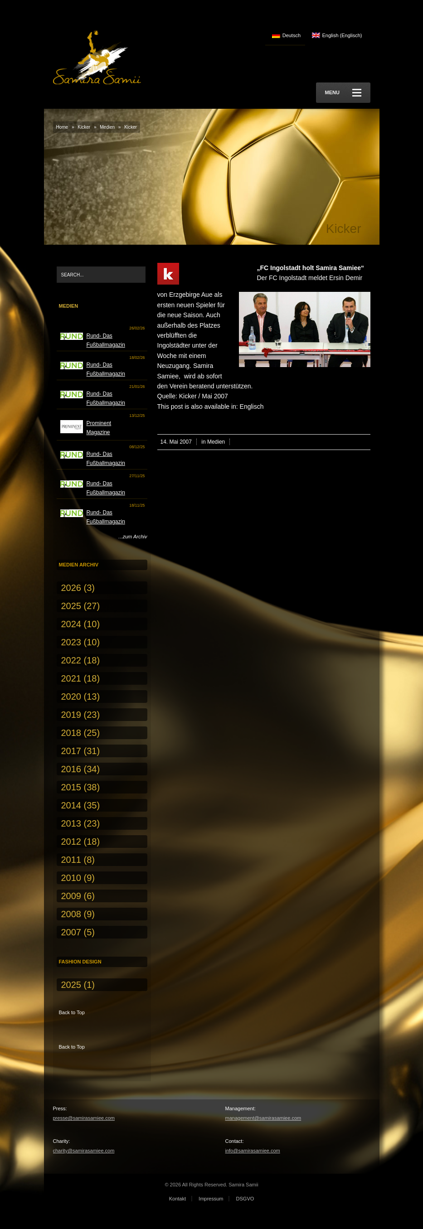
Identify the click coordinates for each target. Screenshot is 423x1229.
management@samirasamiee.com (263, 1118)
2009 (71, 896)
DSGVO (245, 1198)
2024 (71, 624)
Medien (107, 127)
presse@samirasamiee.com (84, 1118)
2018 (71, 733)
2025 (71, 606)
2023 (71, 642)
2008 (71, 914)
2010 (71, 878)
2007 (71, 932)
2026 (71, 588)
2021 (71, 678)
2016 (71, 769)
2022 (71, 660)
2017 (71, 751)
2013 (71, 823)
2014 (71, 805)
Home (62, 127)
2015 (71, 787)
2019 (71, 715)
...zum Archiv (132, 536)
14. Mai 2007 (176, 442)
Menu (343, 93)
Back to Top (72, 1012)
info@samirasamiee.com (252, 1150)
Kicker (84, 127)
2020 (71, 697)
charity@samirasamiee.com (84, 1150)
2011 (71, 860)
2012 (71, 842)
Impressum (211, 1198)
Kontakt (177, 1198)
